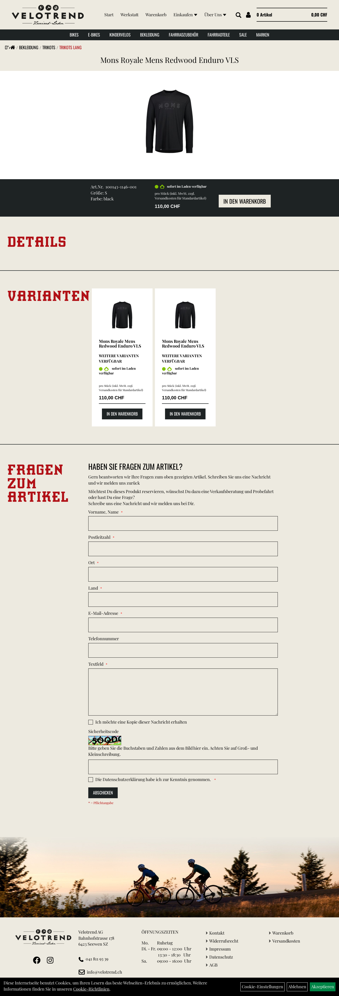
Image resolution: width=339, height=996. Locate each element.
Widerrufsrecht (223, 941)
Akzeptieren (322, 986)
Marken (262, 35)
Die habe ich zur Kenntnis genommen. (153, 779)
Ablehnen (297, 986)
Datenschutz (221, 957)
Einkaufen (185, 14)
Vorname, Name (103, 512)
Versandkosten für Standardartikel (180, 198)
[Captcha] (183, 767)
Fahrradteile (219, 35)
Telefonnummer (103, 638)
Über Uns (215, 14)
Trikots (48, 47)
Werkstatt (129, 14)
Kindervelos (120, 35)
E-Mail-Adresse (103, 613)
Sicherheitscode (103, 731)
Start (108, 14)
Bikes (74, 35)
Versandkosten (286, 941)
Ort (91, 562)
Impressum (220, 949)
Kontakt (216, 933)
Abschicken (103, 793)
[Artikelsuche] (238, 15)
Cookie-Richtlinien (91, 989)
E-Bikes (94, 35)
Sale (243, 35)
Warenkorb (155, 14)
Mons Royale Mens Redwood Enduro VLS (169, 60)
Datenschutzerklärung (124, 779)
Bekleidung (149, 35)
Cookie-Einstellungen (262, 986)
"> (11, 47)
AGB (213, 965)
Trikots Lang (70, 47)
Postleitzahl (99, 537)
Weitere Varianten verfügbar (119, 358)
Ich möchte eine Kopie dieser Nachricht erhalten (141, 722)
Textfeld (95, 664)
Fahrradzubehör (183, 35)
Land (93, 588)
